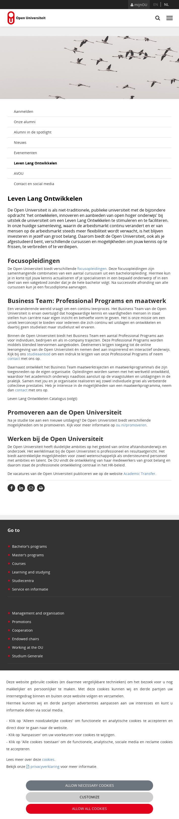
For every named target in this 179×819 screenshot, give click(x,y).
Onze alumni (25, 121)
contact (14, 358)
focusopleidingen (92, 268)
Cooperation (20, 630)
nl (166, 4)
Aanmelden (23, 111)
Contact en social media (34, 183)
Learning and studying (29, 572)
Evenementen (25, 152)
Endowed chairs (23, 638)
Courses (17, 563)
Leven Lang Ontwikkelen (35, 163)
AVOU (18, 173)
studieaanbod (38, 354)
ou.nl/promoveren (131, 425)
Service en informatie (28, 589)
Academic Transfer (139, 473)
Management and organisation (36, 613)
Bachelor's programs (27, 546)
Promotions (19, 621)
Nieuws (20, 142)
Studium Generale (25, 656)
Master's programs (26, 555)
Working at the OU (25, 647)
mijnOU (139, 4)
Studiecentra (21, 580)
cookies (48, 759)
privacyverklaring (45, 766)
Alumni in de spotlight (32, 132)
